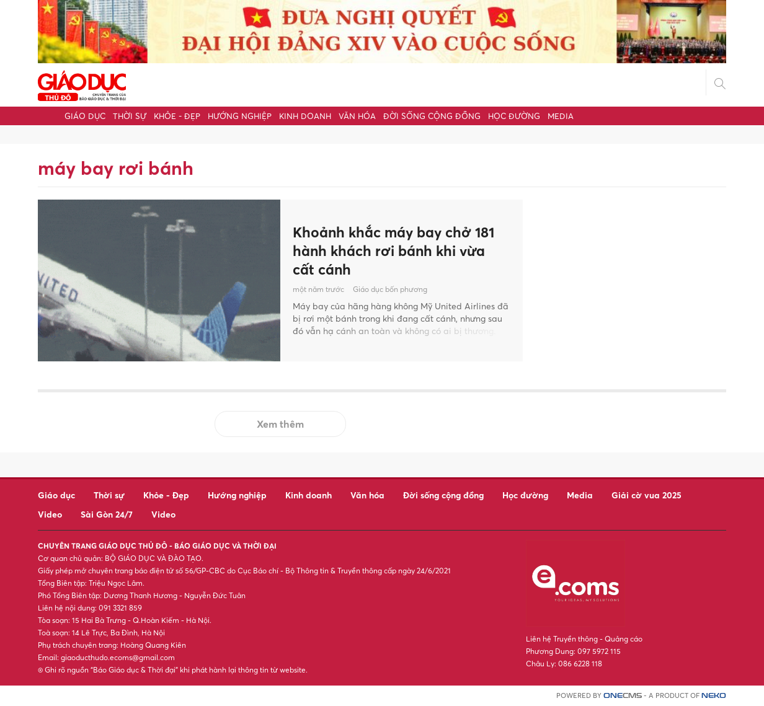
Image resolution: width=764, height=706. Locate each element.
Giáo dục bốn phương (390, 291)
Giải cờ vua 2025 (646, 495)
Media (561, 116)
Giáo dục (84, 116)
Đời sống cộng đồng (432, 116)
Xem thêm (280, 424)
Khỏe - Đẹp (177, 116)
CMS (622, 696)
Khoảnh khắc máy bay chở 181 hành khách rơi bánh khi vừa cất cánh (398, 250)
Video (50, 514)
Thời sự (129, 116)
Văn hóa (357, 116)
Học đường (514, 116)
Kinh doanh (305, 116)
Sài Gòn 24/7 (107, 514)
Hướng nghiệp (240, 116)
